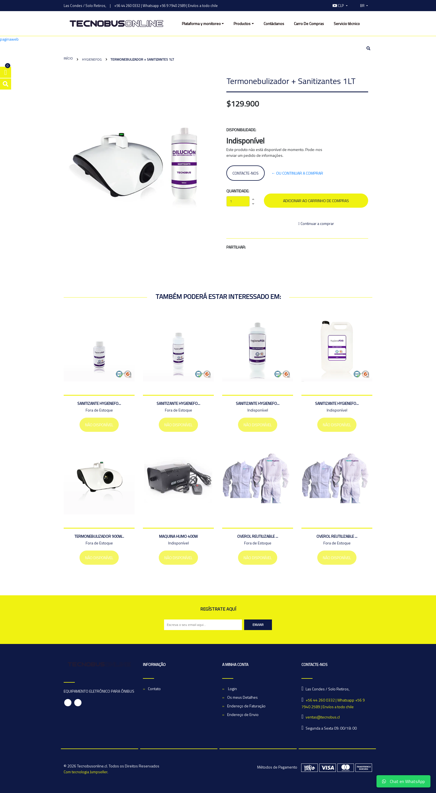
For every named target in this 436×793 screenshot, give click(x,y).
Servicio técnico (347, 23)
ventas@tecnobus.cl (323, 717)
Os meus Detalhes (242, 697)
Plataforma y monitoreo (201, 23)
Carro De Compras (309, 23)
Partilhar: (236, 247)
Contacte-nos (245, 173)
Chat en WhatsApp (403, 781)
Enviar (258, 624)
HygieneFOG (91, 59)
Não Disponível (99, 425)
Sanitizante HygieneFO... (99, 403)
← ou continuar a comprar (297, 173)
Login (232, 689)
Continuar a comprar (316, 223)
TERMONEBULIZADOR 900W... (99, 536)
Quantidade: (237, 191)
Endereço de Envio (243, 714)
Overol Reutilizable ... (257, 536)
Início (68, 58)
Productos (242, 23)
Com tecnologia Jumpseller (85, 772)
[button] (340, 5)
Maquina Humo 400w (178, 536)
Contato (154, 689)
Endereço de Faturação (246, 706)
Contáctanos (274, 23)
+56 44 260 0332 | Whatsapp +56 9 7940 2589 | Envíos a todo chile (166, 5)
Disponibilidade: (241, 130)
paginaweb (9, 39)
